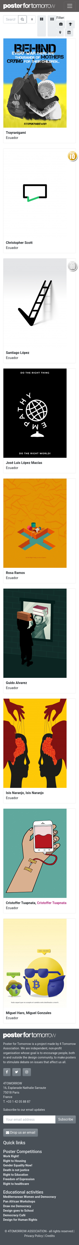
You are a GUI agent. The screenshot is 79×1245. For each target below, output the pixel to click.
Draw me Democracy (17, 1206)
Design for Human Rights (20, 1220)
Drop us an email (20, 1133)
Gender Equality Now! (17, 1165)
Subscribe (65, 1119)
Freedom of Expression (19, 1179)
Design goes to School (18, 1210)
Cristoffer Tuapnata (52, 903)
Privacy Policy (33, 1236)
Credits (50, 1236)
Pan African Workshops (19, 1201)
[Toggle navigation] (70, 6)
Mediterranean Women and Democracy (29, 1197)
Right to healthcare (16, 1184)
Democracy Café (14, 1215)
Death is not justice (16, 1170)
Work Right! (11, 1156)
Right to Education (15, 1175)
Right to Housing (14, 1161)
